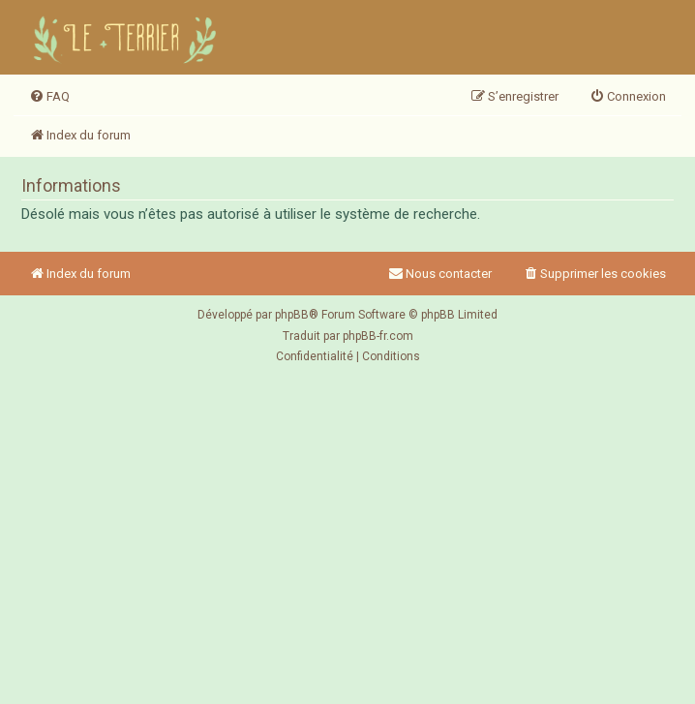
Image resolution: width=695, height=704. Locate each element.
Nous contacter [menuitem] (440, 273)
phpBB (292, 314)
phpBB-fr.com (378, 336)
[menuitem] (49, 96)
